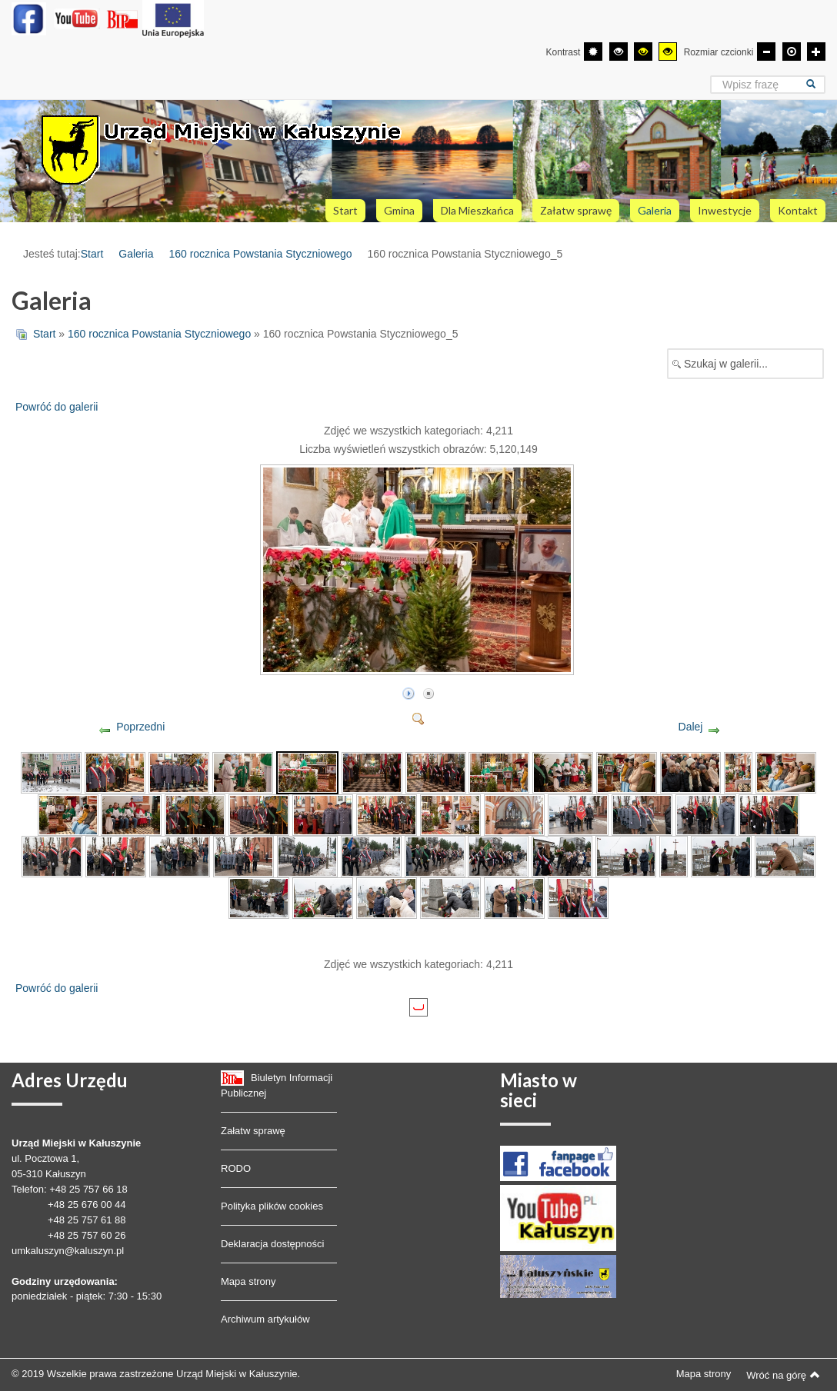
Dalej (691, 726)
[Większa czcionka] (816, 51)
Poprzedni (140, 726)
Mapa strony (248, 1281)
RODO (236, 1168)
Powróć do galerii (56, 407)
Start (92, 254)
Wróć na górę (783, 1375)
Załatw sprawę (253, 1130)
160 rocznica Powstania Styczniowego (260, 254)
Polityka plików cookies (272, 1206)
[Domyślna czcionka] (791, 51)
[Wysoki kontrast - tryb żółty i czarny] (668, 51)
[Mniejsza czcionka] (766, 51)
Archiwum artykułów (265, 1319)
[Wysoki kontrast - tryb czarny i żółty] (643, 51)
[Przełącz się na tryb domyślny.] (593, 51)
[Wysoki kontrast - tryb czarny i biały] (618, 51)
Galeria (135, 254)
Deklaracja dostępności (272, 1244)
